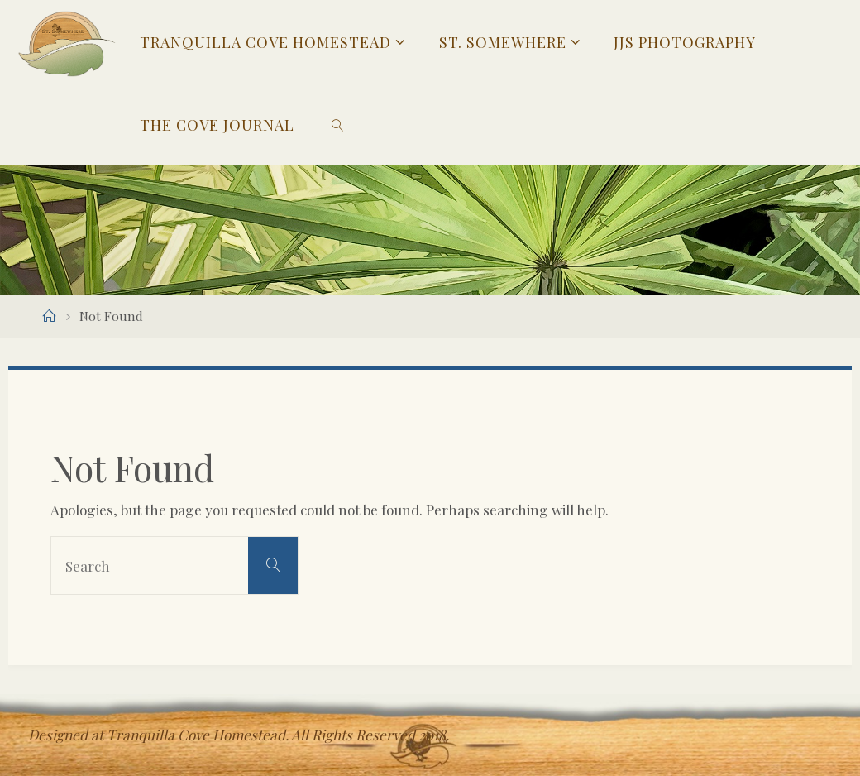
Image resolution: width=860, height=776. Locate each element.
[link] (337, 124)
